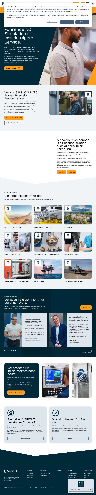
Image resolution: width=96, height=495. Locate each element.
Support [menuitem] (70, 470)
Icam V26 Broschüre (13, 123)
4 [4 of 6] (11, 350)
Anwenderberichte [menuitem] (45, 473)
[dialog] (48, 15)
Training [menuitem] (59, 470)
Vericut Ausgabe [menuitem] (72, 473)
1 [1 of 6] (4, 350)
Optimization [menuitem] (30, 475)
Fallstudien (86, 307)
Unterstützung (25, 438)
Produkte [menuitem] (29, 470)
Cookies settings (52, 22)
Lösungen (72, 172)
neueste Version (11, 68)
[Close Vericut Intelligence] (92, 481)
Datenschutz (49, 487)
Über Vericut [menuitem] (87, 473)
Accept (67, 22)
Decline (82, 22)
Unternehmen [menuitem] (88, 470)
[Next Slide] (90, 351)
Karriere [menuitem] (86, 475)
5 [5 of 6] (13, 350)
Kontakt (70, 438)
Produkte (61, 172)
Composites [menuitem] (30, 477)
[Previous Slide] (84, 351)
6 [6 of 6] (15, 350)
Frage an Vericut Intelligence (81, 489)
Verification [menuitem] (30, 473)
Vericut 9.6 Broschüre (14, 117)
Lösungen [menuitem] (43, 470)
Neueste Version (14, 392)
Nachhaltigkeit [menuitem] (44, 475)
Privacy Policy (74, 11)
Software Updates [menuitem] (73, 477)
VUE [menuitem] (85, 477)
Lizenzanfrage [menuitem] (72, 475)
